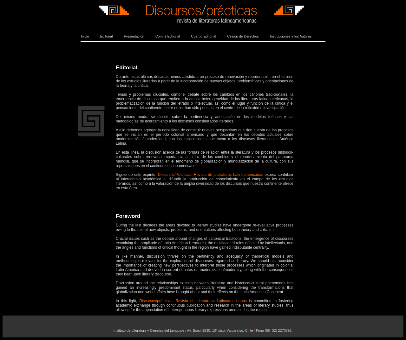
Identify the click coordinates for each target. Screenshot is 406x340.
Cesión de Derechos (243, 36)
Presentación (134, 36)
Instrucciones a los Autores (290, 36)
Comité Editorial (167, 36)
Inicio (85, 36)
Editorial (106, 36)
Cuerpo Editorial (203, 36)
